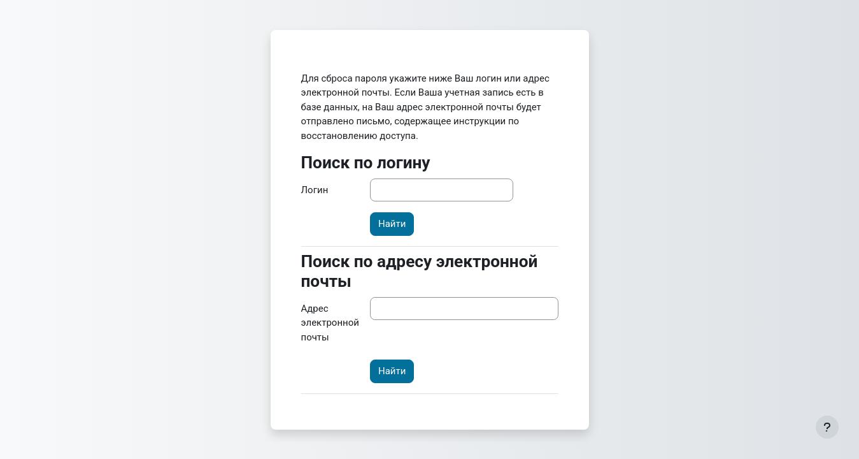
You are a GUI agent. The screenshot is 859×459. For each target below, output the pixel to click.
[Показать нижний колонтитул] (827, 427)
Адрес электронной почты (330, 323)
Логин (315, 190)
